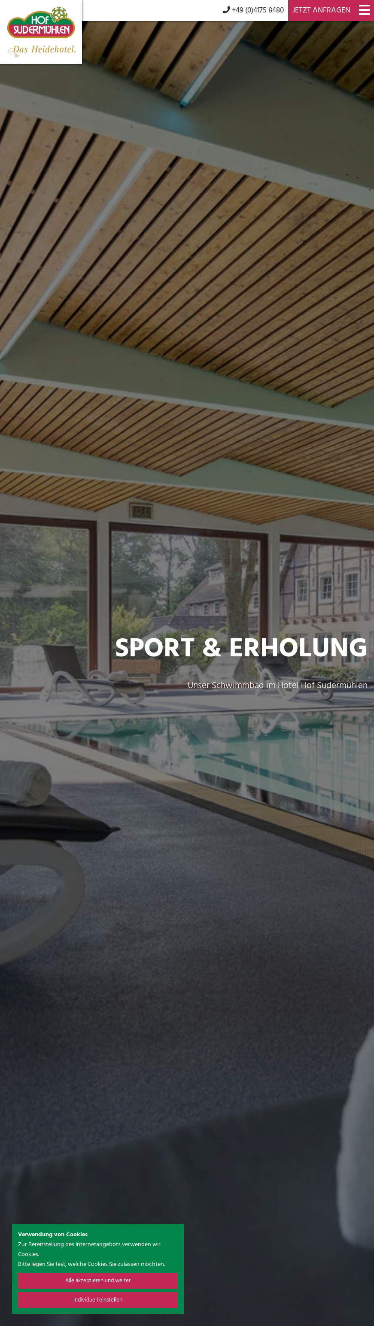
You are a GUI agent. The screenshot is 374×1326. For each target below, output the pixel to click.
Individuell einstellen (97, 1300)
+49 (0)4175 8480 (253, 10)
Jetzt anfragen (321, 10)
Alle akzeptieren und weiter (98, 1280)
